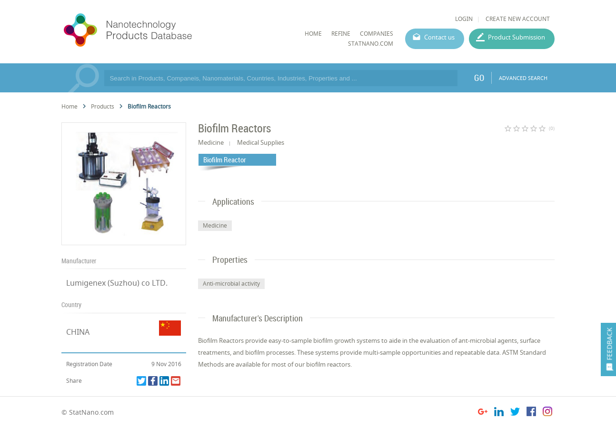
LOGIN (464, 19)
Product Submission (516, 37)
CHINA (77, 332)
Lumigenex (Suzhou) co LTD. (117, 283)
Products (102, 106)
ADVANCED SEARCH (523, 77)
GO (479, 77)
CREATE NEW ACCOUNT (518, 19)
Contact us (439, 37)
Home (69, 106)
